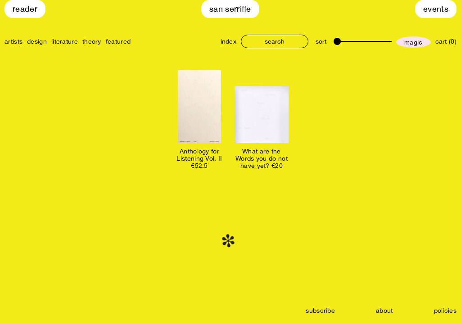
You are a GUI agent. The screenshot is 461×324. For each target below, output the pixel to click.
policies (445, 310)
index (229, 41)
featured (118, 41)
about (384, 310)
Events (435, 9)
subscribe (320, 310)
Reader (25, 9)
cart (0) (445, 41)
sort (321, 41)
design (37, 41)
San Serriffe (230, 9)
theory (91, 41)
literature (64, 41)
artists (14, 41)
